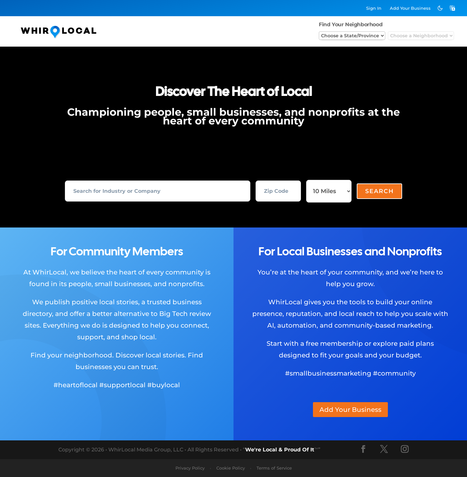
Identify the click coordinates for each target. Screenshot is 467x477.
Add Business (410, 8)
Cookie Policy (230, 468)
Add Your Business (350, 409)
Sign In (373, 8)
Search (379, 191)
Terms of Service (274, 468)
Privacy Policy (190, 468)
